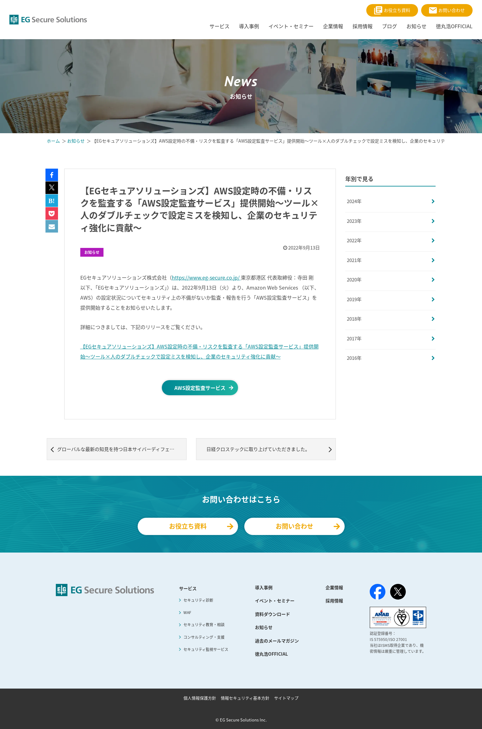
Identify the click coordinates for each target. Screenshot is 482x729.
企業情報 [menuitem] (333, 26)
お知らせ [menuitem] (416, 26)
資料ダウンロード (272, 614)
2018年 (354, 318)
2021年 (354, 260)
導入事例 (264, 587)
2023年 (354, 221)
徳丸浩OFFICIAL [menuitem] (454, 26)
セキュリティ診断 (198, 600)
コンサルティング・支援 (204, 637)
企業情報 (334, 587)
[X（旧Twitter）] (398, 592)
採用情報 (334, 600)
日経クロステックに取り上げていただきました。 (269, 449)
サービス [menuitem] (219, 26)
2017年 (354, 338)
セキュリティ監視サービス (205, 649)
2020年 (354, 279)
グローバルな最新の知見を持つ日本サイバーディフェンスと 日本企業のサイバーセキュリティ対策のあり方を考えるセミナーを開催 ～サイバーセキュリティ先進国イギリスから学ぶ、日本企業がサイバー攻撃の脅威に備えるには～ (118, 449)
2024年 (354, 201)
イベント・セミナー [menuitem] (291, 26)
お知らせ (91, 252)
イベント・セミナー (274, 600)
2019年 (354, 299)
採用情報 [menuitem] (362, 26)
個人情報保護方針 (199, 698)
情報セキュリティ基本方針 (245, 698)
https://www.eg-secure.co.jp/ (206, 277)
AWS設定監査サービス (199, 387)
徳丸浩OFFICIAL (271, 654)
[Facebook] (377, 593)
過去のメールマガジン (277, 640)
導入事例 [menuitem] (249, 26)
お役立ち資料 (392, 10)
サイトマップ (286, 698)
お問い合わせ (447, 10)
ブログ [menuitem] (389, 26)
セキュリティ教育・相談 (204, 624)
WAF (187, 612)
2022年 (354, 240)
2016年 (354, 357)
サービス (188, 588)
